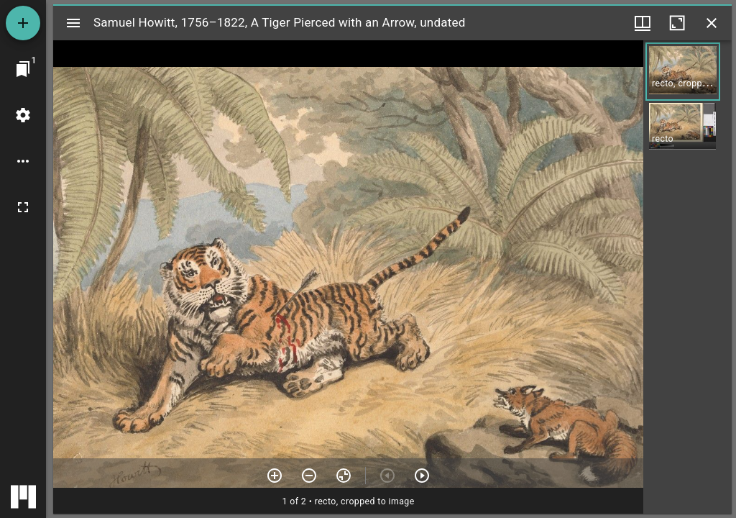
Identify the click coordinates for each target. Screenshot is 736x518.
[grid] (687, 277)
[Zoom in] (274, 475)
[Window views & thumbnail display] (642, 23)
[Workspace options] (23, 161)
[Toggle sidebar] (73, 23)
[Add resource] (23, 23)
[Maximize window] (677, 23)
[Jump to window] (23, 69)
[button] (683, 71)
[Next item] (422, 475)
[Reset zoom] (343, 475)
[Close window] (711, 23)
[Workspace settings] (23, 115)
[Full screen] (23, 207)
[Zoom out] (309, 475)
